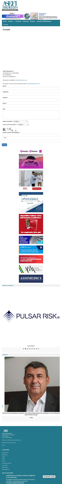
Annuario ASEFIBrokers (44, 21)
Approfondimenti (5, 452)
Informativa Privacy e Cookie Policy (9, 442)
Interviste (25, 21)
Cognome (6, 91)
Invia (5, 137)
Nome (5, 86)
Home (5, 21)
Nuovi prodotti (4, 465)
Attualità (3, 456)
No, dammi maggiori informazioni (15, 482)
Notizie (11, 21)
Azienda (5, 97)
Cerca (4, 144)
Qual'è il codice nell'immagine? (11, 132)
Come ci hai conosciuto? (10, 124)
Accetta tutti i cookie (49, 476)
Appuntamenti (4, 454)
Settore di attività (8, 121)
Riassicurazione (5, 467)
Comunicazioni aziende (6, 463)
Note (4, 109)
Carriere (3, 461)
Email (5, 103)
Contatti (5, 24)
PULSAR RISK (31, 346)
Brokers (32, 21)
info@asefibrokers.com (21, 80)
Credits (3, 445)
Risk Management (5, 469)
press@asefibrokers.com (33, 83)
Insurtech (18, 21)
